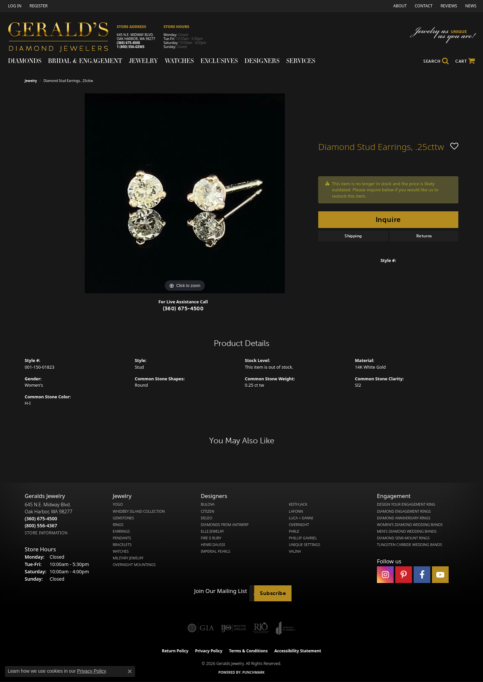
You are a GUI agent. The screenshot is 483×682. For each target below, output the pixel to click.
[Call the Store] (41, 518)
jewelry (31, 80)
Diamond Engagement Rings (404, 511)
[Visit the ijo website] (233, 628)
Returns (424, 236)
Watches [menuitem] (121, 551)
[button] (14, 6)
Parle (294, 531)
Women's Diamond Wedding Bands (410, 525)
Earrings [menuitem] (121, 531)
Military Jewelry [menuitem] (128, 558)
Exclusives (219, 61)
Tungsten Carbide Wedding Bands (409, 545)
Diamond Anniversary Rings (403, 518)
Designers (262, 61)
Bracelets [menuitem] (122, 545)
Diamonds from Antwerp (225, 525)
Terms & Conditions (248, 651)
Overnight (299, 525)
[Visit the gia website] (200, 628)
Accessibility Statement (297, 651)
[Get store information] (46, 533)
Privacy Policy (208, 651)
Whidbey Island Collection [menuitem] (139, 511)
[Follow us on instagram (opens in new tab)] (385, 574)
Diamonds (24, 61)
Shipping (353, 236)
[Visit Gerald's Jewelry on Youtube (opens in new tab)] (440, 574)
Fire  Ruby (211, 538)
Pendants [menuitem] (122, 538)
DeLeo (206, 518)
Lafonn (296, 511)
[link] (37, 6)
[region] (185, 193)
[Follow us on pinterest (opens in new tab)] (403, 574)
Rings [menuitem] (118, 525)
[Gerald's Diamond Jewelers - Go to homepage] (62, 38)
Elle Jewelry (212, 531)
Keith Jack (298, 504)
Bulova (207, 504)
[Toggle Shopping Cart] (465, 61)
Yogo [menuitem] (118, 504)
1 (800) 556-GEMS (130, 46)
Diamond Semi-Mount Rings (403, 538)
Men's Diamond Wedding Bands (407, 531)
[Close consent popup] (130, 671)
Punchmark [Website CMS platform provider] (254, 672)
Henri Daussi (213, 545)
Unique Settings (304, 545)
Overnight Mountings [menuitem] (134, 565)
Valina (295, 551)
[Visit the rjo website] (261, 628)
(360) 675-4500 (128, 42)
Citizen (207, 511)
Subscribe (273, 593)
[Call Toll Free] (41, 525)
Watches (179, 61)
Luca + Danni (301, 518)
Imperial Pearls (215, 551)
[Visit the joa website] (285, 628)
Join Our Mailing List (220, 591)
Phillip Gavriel (303, 538)
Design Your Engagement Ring (406, 504)
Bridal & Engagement (85, 61)
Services (300, 61)
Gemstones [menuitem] (123, 518)
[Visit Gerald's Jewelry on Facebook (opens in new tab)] (422, 574)
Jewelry (143, 61)
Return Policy (175, 651)
